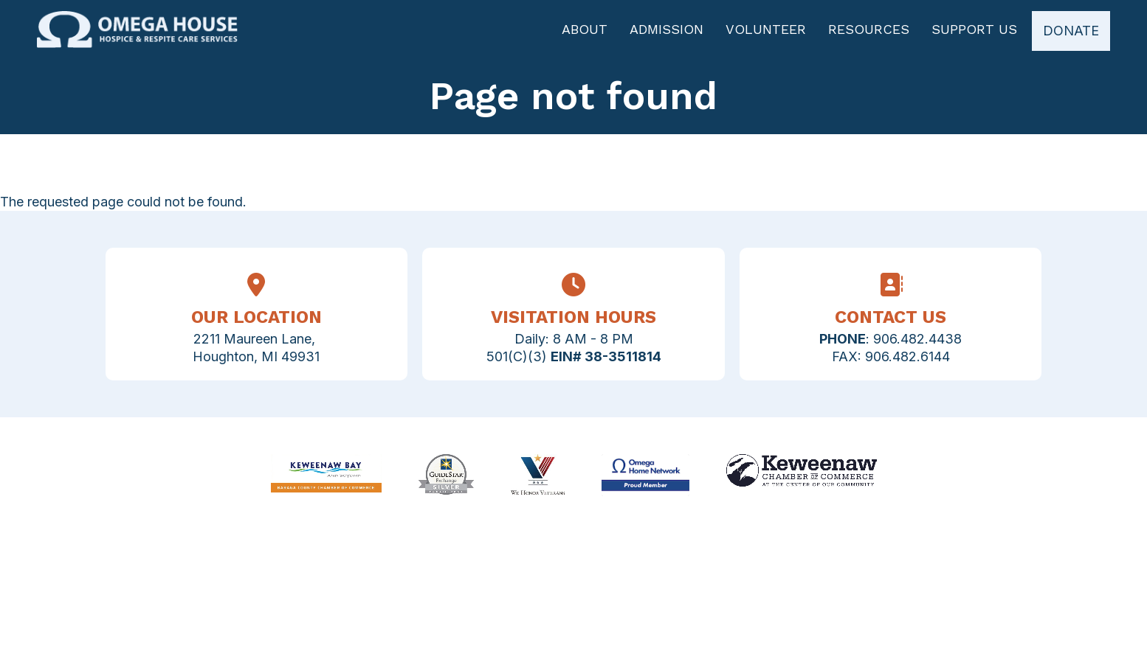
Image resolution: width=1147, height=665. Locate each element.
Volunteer (766, 29)
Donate (1071, 30)
